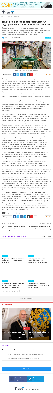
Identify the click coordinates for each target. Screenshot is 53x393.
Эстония (23, 213)
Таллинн (13, 213)
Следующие (15, 291)
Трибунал (26, 328)
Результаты (26, 364)
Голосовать (26, 368)
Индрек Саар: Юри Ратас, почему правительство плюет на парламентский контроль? (40, 228)
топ (18, 213)
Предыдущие (6, 291)
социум (7, 213)
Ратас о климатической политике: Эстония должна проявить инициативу (13, 228)
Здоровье (48, 37)
